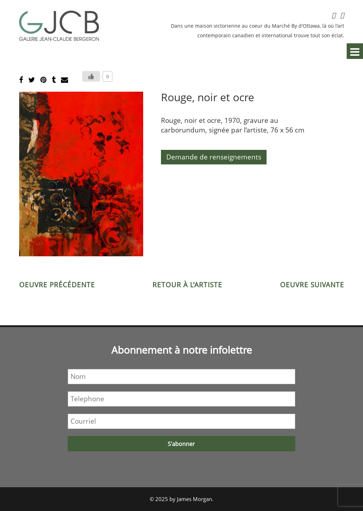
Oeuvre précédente (57, 284)
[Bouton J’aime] (91, 76)
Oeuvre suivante (312, 284)
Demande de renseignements (213, 157)
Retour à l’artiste (187, 284)
